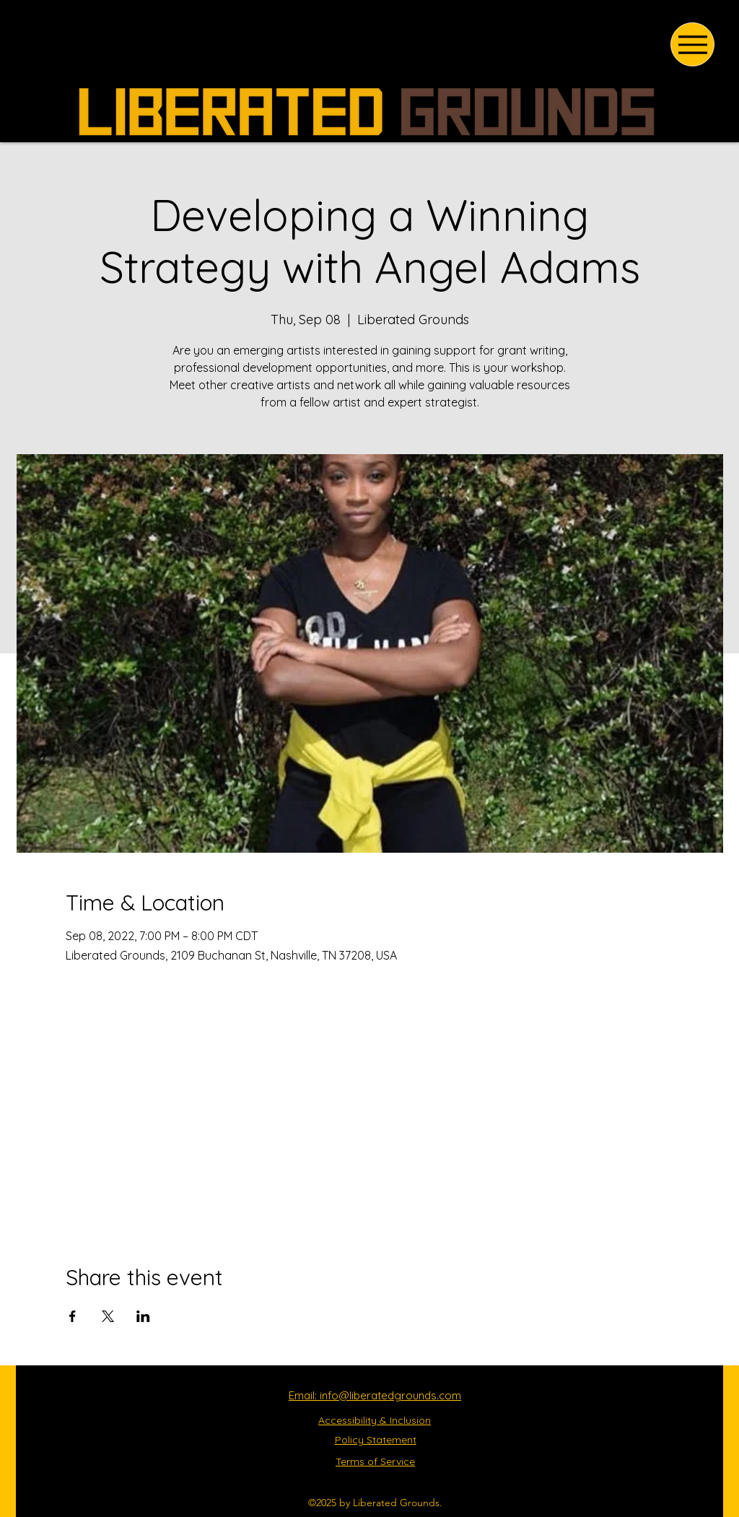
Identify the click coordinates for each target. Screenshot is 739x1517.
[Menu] (692, 44)
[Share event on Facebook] (72, 1316)
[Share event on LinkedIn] (143, 1316)
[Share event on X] (108, 1316)
